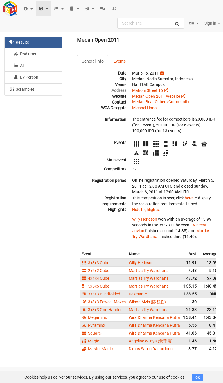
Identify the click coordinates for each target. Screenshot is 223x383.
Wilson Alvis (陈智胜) (147, 301)
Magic (90, 341)
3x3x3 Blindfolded (100, 294)
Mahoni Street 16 (147, 90)
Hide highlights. (146, 209)
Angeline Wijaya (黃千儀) (151, 341)
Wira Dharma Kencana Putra (154, 317)
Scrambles (22, 89)
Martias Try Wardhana (149, 270)
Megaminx (94, 317)
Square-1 (92, 333)
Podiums (24, 54)
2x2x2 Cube (95, 270)
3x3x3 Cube (95, 262)
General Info (93, 61)
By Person (25, 77)
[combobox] (150, 23)
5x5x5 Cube (95, 286)
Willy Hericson (144, 219)
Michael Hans (144, 108)
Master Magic (97, 348)
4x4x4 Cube (95, 278)
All (18, 65)
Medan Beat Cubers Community (160, 101)
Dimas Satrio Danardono (151, 348)
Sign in (212, 23)
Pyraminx (93, 325)
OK (197, 378)
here (189, 198)
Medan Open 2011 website (156, 96)
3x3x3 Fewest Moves (103, 301)
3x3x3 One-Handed (102, 309)
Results (19, 42)
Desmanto (138, 294)
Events (120, 61)
